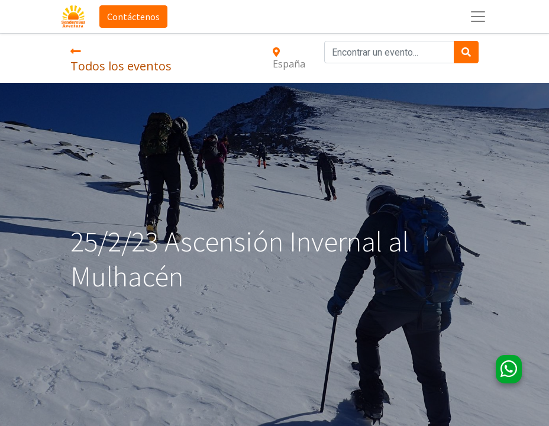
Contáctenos (133, 16)
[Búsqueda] (466, 52)
